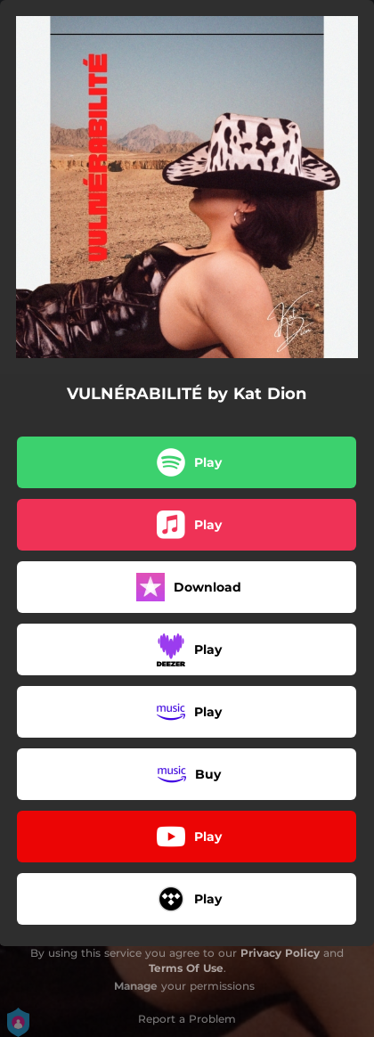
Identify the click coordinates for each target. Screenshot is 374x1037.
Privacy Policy (280, 952)
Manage (136, 985)
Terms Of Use (186, 968)
